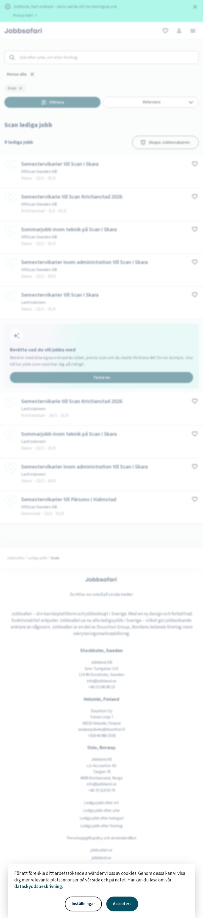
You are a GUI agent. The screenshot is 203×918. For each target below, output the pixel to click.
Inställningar (83, 904)
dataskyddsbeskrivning (38, 886)
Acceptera (122, 904)
